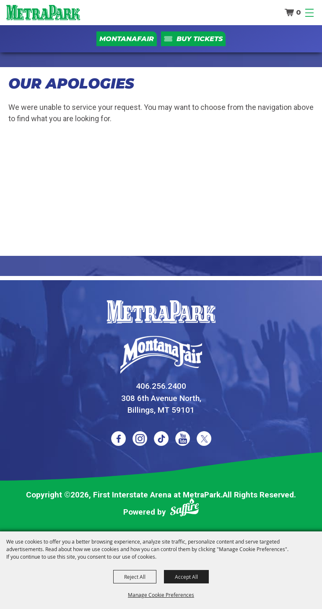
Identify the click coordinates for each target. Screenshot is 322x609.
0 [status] (298, 12)
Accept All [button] (186, 576)
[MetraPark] (161, 311)
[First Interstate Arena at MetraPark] (43, 12)
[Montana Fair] (161, 355)
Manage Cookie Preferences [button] (161, 594)
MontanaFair (126, 39)
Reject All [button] (134, 576)
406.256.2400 (161, 386)
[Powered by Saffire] (184, 509)
